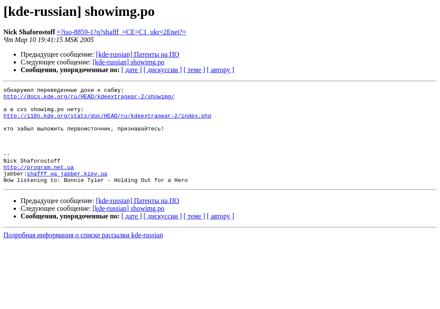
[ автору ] (220, 69)
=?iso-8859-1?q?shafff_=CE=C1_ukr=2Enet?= (121, 32)
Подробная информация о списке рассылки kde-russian (83, 254)
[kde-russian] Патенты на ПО (137, 54)
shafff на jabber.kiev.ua (67, 191)
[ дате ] (131, 69)
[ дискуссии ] (163, 69)
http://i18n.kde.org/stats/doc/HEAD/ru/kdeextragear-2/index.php (107, 122)
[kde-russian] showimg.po (129, 62)
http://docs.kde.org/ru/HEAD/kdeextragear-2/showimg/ (88, 99)
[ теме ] (194, 69)
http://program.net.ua (38, 184)
